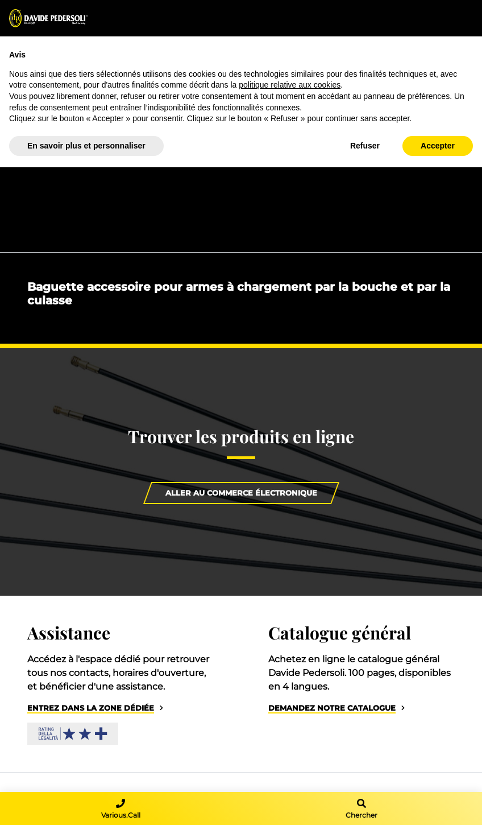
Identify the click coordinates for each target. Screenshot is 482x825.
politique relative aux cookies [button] (289, 84)
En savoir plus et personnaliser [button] (86, 145)
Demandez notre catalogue (332, 708)
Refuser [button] (365, 145)
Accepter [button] (438, 145)
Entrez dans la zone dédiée (90, 708)
